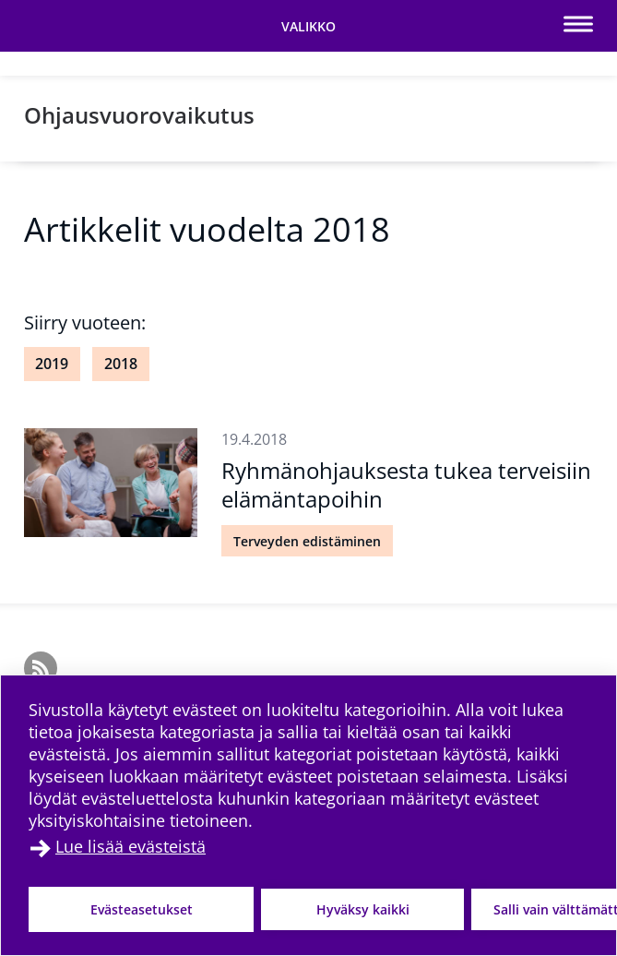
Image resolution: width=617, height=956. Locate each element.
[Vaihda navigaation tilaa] (308, 26)
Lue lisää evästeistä (130, 846)
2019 (51, 363)
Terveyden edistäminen (307, 541)
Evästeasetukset (141, 909)
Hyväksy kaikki (362, 909)
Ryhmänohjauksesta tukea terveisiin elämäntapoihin (406, 484)
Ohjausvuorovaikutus (139, 115)
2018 (120, 363)
